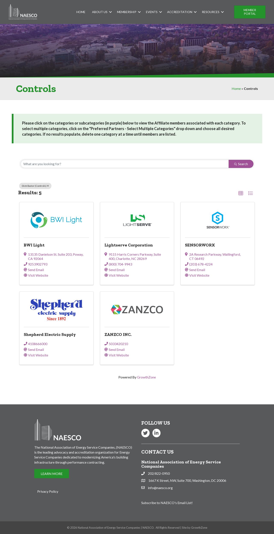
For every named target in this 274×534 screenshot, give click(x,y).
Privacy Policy (47, 491)
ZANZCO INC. (117, 334)
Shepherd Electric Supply (50, 334)
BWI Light (34, 245)
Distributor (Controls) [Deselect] (35, 185)
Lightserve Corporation (128, 245)
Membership (126, 12)
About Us (99, 12)
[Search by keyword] (125, 164)
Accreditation (179, 12)
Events (152, 12)
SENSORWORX (200, 245)
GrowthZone (146, 377)
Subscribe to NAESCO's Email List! (167, 503)
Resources (210, 12)
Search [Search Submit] (241, 164)
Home (80, 12)
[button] (249, 12)
